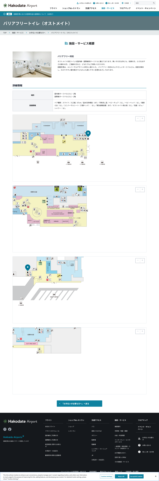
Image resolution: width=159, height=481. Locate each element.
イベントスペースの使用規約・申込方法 (73, 471)
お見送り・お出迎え (51, 451)
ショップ (71, 426)
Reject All (121, 477)
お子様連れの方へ (120, 453)
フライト (53, 8)
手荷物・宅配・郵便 (121, 431)
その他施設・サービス (122, 462)
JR (92, 455)
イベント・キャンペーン (146, 8)
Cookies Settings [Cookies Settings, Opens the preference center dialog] (106, 477)
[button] (142, 118)
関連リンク (118, 471)
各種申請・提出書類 (132, 471)
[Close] (156, 477)
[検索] (154, 3)
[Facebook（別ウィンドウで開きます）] (9, 429)
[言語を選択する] (126, 3)
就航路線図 (93, 471)
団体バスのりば (97, 431)
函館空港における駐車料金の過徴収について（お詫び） (34, 14)
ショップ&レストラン (71, 8)
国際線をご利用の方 (51, 440)
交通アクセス (90, 8)
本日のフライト (50, 426)
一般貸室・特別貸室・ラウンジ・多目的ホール (122, 447)
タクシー (94, 435)
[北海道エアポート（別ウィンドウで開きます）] (13, 438)
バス (93, 426)
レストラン (71, 431)
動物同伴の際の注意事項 (53, 455)
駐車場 (94, 440)
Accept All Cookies (136, 477)
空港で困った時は (120, 457)
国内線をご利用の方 (51, 435)
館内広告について (105, 471)
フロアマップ (125, 8)
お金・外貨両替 (120, 435)
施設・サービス (108, 8)
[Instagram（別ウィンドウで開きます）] (4, 429)
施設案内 (117, 426)
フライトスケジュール (52, 431)
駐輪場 (94, 444)
